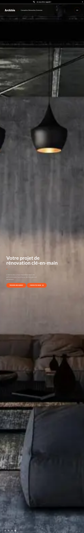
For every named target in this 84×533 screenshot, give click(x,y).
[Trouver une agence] (16, 285)
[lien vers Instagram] (12, 530)
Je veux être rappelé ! (42, 2)
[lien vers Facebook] (6, 530)
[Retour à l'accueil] (10, 10)
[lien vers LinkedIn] (15, 530)
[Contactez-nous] (37, 285)
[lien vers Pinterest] (9, 530)
